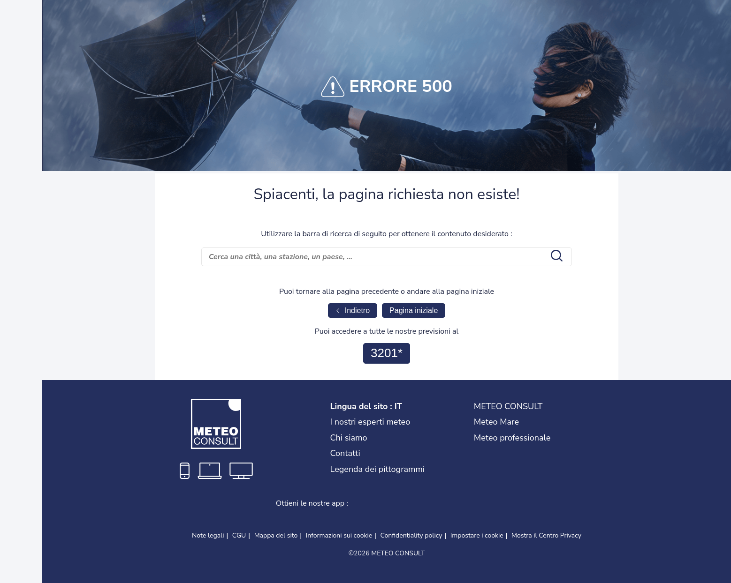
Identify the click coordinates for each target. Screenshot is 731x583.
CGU (239, 535)
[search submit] (555, 256)
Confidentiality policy (411, 535)
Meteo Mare (496, 421)
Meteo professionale (512, 437)
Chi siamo (348, 437)
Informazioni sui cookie (339, 535)
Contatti (345, 453)
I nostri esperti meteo (370, 421)
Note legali (208, 535)
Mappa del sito (276, 535)
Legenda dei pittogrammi (377, 469)
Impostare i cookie (476, 535)
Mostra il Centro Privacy (546, 535)
